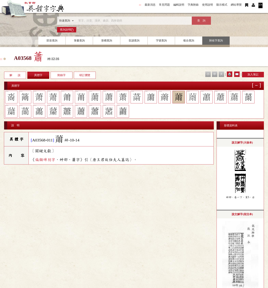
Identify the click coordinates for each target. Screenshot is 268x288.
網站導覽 (236, 4)
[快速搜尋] (132, 21)
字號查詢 (161, 40)
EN (260, 4)
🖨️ (229, 74)
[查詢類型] (65, 21)
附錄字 (61, 75)
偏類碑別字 (45, 160)
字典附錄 (193, 4)
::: (140, 4)
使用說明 (207, 4)
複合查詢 (188, 40)
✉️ (237, 74)
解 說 (15, 75)
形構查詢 (106, 40)
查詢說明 (66, 29)
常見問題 (164, 4)
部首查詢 (51, 40)
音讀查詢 (134, 40)
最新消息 (150, 4)
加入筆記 (252, 74)
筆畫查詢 (79, 40)
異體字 (38, 75)
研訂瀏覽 (84, 75)
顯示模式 (221, 4)
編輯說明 (178, 4)
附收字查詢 (216, 40)
